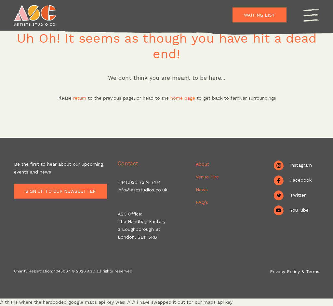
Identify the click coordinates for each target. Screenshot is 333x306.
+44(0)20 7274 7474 (139, 182)
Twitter (298, 195)
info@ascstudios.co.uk (142, 189)
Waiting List (259, 15)
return (79, 98)
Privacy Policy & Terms (294, 271)
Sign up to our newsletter (62, 191)
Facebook (301, 180)
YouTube (299, 210)
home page (183, 98)
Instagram (301, 165)
